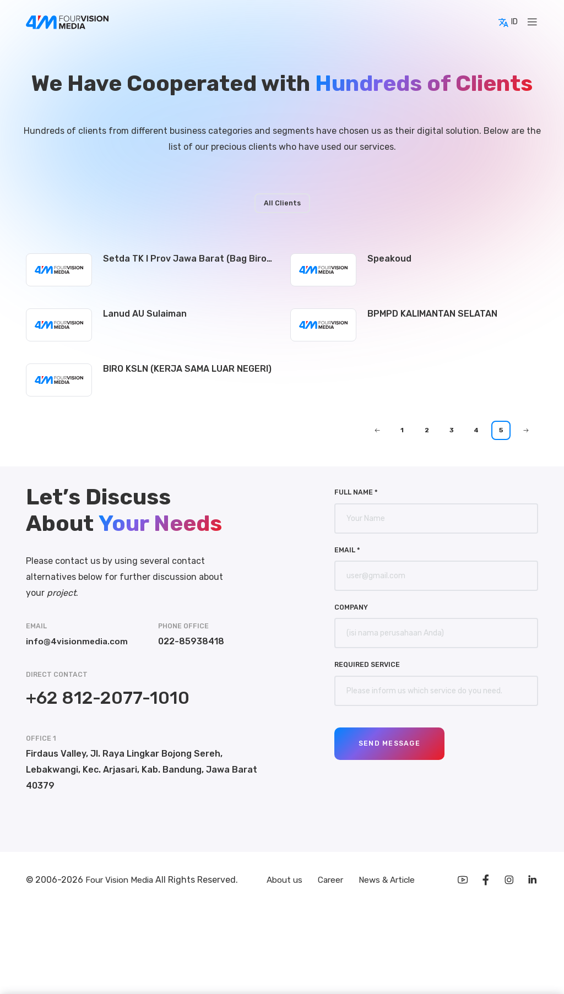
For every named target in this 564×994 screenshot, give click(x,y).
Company (351, 607)
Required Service (367, 664)
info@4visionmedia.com (77, 641)
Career (330, 881)
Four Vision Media (122, 881)
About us (282, 881)
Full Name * (356, 492)
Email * (347, 550)
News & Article (389, 881)
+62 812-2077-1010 (107, 697)
